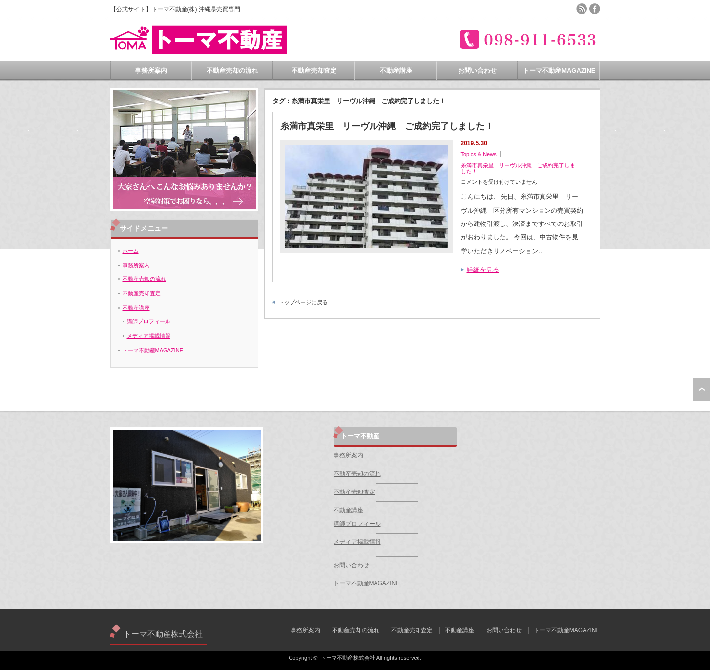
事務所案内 (151, 70)
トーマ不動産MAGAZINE (559, 70)
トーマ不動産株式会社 (163, 634)
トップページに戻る (303, 302)
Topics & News (479, 154)
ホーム (131, 251)
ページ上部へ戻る (701, 389)
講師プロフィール (148, 321)
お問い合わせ (477, 70)
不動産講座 (396, 70)
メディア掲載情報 (148, 336)
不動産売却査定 (314, 70)
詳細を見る (483, 269)
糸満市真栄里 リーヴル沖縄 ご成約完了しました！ (387, 126)
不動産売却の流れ (232, 70)
